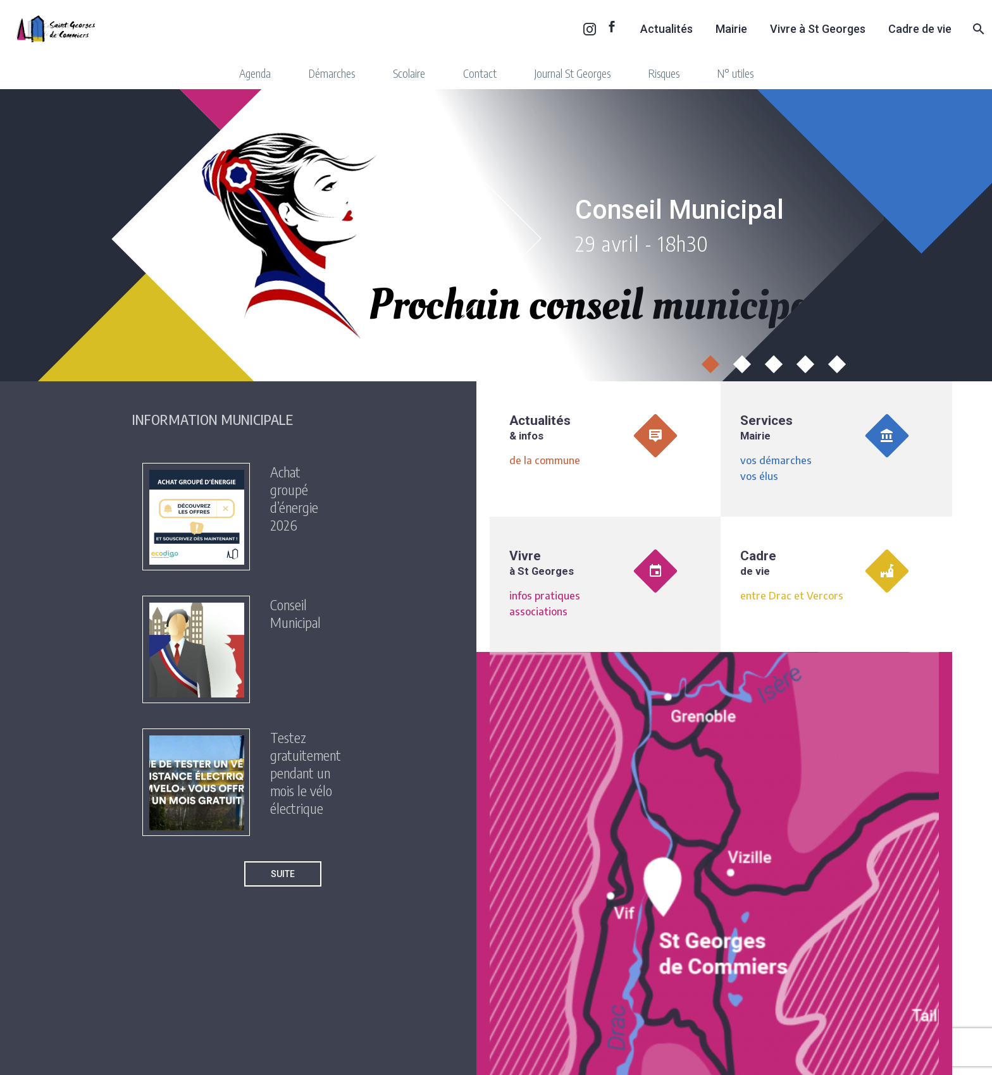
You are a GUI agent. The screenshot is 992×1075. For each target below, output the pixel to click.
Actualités (666, 28)
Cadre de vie (920, 28)
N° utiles (735, 73)
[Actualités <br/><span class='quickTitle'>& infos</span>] (605, 449)
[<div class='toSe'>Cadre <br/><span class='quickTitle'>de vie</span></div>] (836, 584)
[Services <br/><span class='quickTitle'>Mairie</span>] (836, 449)
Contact (480, 73)
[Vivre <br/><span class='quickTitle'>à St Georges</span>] (605, 584)
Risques (663, 73)
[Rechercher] (977, 29)
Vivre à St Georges (817, 28)
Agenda (255, 73)
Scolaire (409, 73)
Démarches (332, 73)
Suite (283, 874)
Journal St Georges (573, 73)
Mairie (731, 28)
